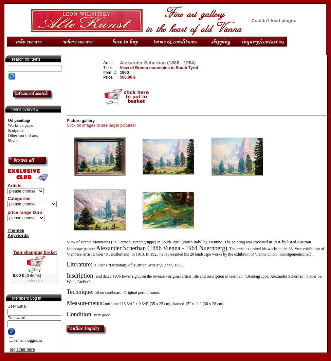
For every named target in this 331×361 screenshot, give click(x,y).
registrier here (22, 349)
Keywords (18, 235)
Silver (13, 140)
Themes (15, 230)
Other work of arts (23, 135)
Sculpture (15, 130)
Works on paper (21, 125)
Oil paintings (19, 120)
